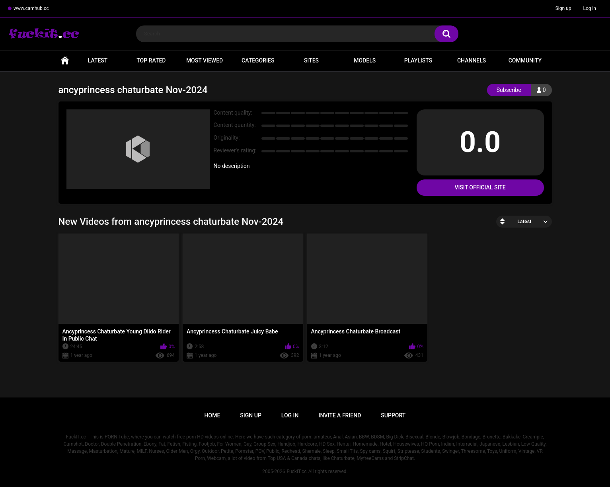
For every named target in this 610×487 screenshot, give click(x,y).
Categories (258, 60)
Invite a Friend (340, 415)
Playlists (418, 60)
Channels (471, 60)
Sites (311, 60)
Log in (589, 8)
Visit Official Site (479, 187)
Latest (98, 60)
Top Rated (151, 60)
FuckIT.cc (296, 471)
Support (393, 415)
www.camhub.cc (31, 8)
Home (64, 61)
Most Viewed (204, 60)
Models (365, 60)
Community (525, 60)
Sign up (563, 8)
